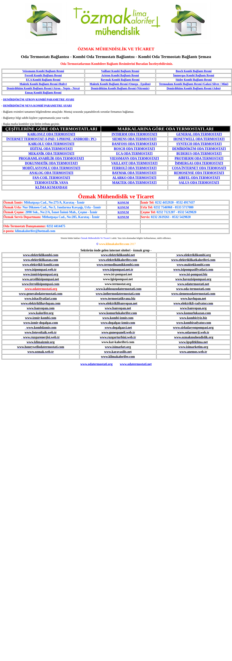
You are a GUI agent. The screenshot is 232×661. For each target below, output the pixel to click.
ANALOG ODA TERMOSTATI (51, 173)
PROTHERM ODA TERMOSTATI (199, 158)
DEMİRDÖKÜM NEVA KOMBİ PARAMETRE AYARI (37, 105)
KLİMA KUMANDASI (51, 187)
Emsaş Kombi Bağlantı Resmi (43, 92)
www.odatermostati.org (96, 364)
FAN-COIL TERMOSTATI (51, 178)
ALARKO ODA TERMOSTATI (134, 178)
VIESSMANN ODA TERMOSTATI (134, 158)
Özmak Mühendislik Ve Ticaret (95, 238)
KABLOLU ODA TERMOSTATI (51, 144)
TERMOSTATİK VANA (51, 182)
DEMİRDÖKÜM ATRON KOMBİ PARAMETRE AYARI (38, 99)
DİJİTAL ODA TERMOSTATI (51, 149)
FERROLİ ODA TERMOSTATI (134, 168)
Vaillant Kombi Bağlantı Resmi (120, 71)
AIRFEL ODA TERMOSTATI (199, 178)
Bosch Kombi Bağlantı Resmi (193, 71)
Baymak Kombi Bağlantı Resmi (120, 79)
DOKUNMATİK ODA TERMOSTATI (51, 163)
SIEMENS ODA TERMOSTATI (134, 139)
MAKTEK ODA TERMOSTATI (134, 182)
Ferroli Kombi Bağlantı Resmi (43, 75)
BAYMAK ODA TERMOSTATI (134, 173)
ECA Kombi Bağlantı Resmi (43, 79)
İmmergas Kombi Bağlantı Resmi (193, 75)
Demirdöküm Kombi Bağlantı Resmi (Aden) (194, 88)
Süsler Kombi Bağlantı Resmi (194, 79)
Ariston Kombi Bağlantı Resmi (120, 75)
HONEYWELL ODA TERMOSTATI (199, 139)
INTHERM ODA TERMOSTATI (134, 134)
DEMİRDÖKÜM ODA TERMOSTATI (199, 149)
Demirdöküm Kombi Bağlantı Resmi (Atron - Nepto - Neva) (43, 88)
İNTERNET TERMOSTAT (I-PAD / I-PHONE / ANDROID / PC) (51, 139)
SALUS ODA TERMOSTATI (199, 182)
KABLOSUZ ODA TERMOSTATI (51, 134)
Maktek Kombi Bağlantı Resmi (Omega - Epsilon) (120, 83)
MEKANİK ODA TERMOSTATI (51, 153)
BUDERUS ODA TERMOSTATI (199, 153)
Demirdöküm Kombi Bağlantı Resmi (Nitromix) (120, 88)
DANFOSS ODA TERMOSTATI (134, 144)
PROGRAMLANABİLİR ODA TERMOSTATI (51, 158)
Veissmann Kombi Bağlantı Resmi (43, 71)
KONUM (123, 202)
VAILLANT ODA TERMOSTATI (134, 163)
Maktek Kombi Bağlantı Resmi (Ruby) (43, 83)
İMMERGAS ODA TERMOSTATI (199, 163)
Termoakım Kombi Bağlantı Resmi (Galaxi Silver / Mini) (193, 83)
